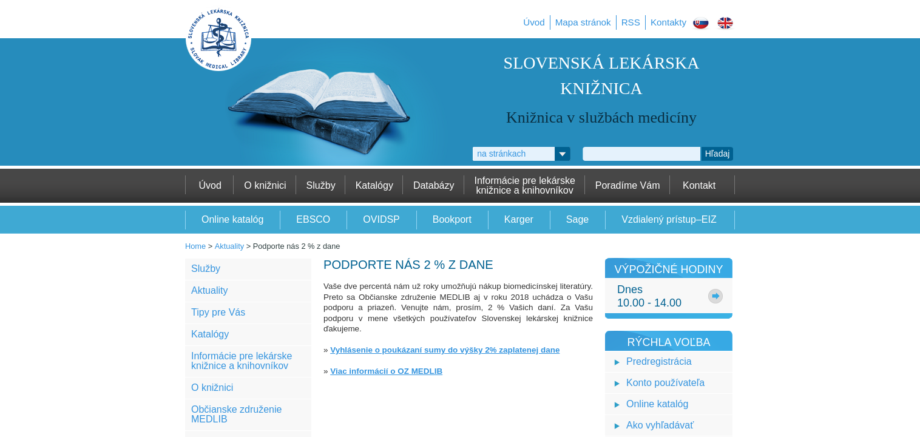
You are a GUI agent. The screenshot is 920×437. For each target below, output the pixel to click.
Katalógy (210, 334)
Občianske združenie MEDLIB (236, 414)
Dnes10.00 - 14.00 (649, 296)
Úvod (533, 22)
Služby (205, 268)
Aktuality (229, 246)
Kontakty (668, 22)
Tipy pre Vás (218, 312)
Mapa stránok (583, 22)
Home (195, 246)
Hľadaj (717, 153)
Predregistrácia (659, 361)
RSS (630, 22)
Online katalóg (657, 404)
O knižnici (212, 387)
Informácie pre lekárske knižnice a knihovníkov (241, 361)
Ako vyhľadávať (660, 425)
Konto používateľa (665, 383)
